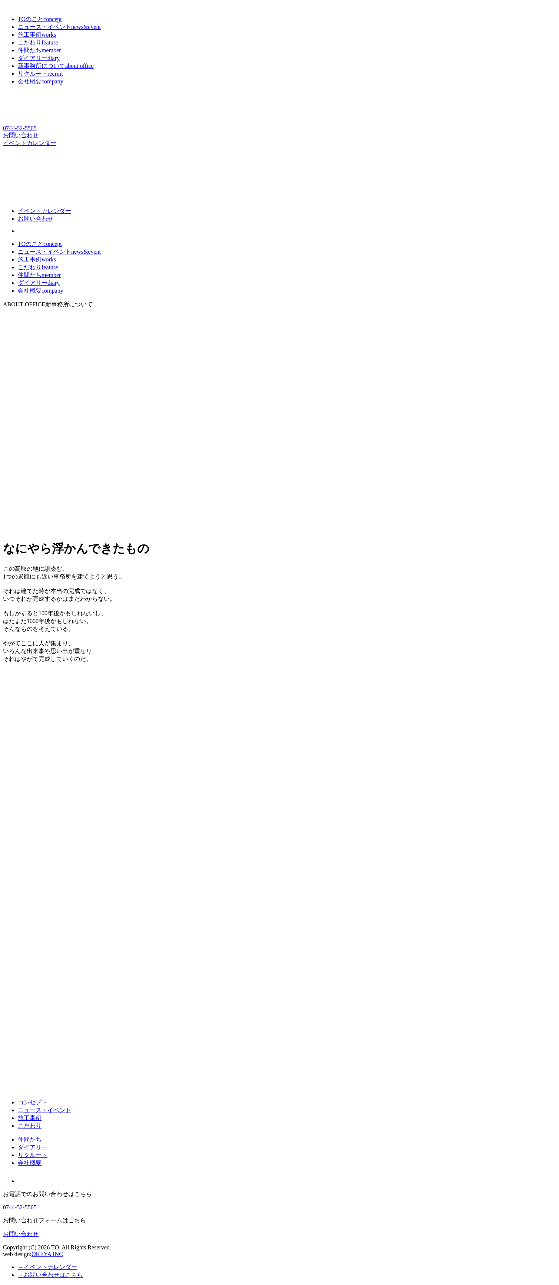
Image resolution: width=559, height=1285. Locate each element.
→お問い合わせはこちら (50, 1275)
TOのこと (40, 244)
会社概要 (40, 290)
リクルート (32, 1155)
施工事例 (37, 259)
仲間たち (39, 275)
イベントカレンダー (29, 143)
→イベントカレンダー (47, 1267)
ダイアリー (39, 283)
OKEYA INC (47, 1254)
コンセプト (32, 1102)
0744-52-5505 (20, 128)
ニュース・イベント (59, 251)
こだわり (38, 267)
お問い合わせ (21, 135)
